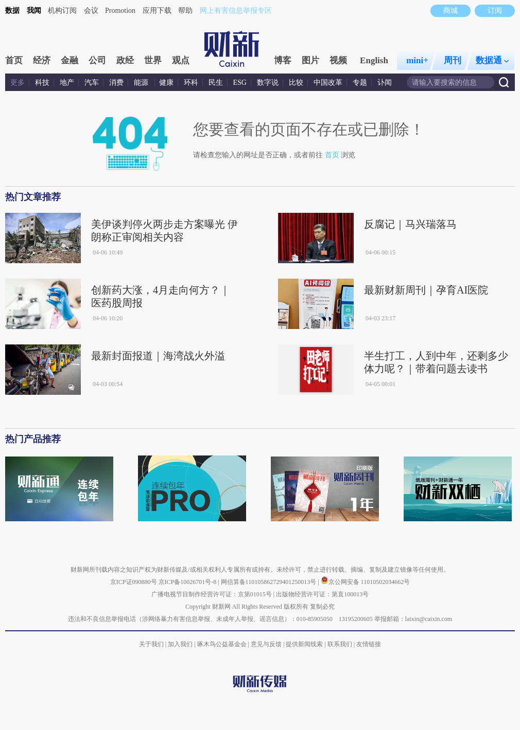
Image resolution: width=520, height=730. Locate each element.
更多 (17, 82)
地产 (67, 82)
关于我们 (151, 644)
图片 (310, 60)
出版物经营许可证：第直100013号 (322, 594)
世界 (153, 60)
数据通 (492, 60)
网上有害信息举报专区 (236, 10)
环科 (191, 82)
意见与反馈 (266, 644)
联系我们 (339, 644)
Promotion (120, 10)
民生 (216, 82)
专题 (360, 82)
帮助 (185, 10)
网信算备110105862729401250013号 (269, 582)
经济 (41, 60)
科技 (42, 82)
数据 (12, 10)
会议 (91, 10)
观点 (180, 60)
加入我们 (180, 644)
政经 (125, 60)
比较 (296, 82)
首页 (14, 60)
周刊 (452, 60)
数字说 (268, 82)
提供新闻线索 (304, 644)
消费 (116, 82)
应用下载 (157, 10)
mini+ (417, 60)
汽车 (91, 82)
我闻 (34, 10)
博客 (282, 60)
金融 (69, 60)
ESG (240, 82)
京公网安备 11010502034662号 (365, 582)
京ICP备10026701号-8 (188, 582)
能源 (142, 82)
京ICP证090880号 (133, 582)
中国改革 (328, 82)
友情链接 (368, 644)
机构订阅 (62, 10)
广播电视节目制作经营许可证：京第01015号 (211, 594)
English (374, 60)
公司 (97, 60)
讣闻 (384, 82)
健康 (166, 82)
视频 (338, 60)
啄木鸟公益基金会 (222, 644)
